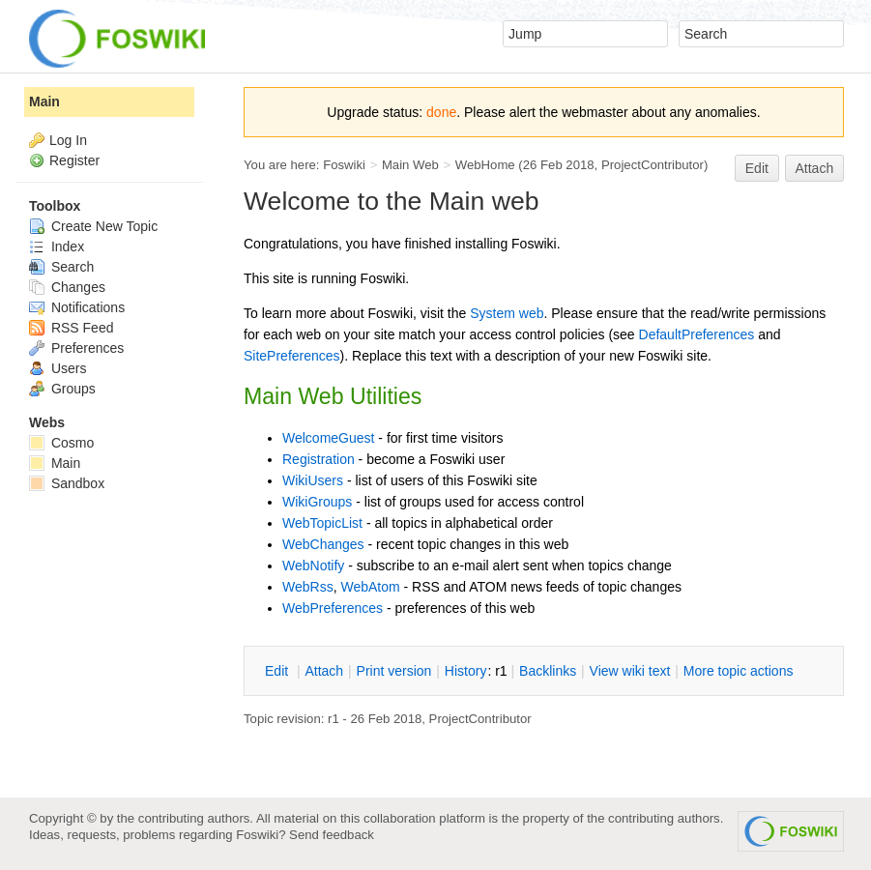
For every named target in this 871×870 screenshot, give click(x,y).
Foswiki (344, 165)
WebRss (308, 586)
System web (506, 313)
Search (61, 267)
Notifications (77, 307)
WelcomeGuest (328, 438)
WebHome (485, 165)
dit (278, 671)
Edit (757, 168)
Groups (62, 388)
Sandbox (66, 483)
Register (74, 160)
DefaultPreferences (697, 334)
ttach (324, 671)
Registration (318, 459)
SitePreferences (292, 355)
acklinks (547, 671)
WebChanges (323, 544)
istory (466, 671)
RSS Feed (71, 327)
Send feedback (331, 834)
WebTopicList (322, 523)
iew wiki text (630, 671)
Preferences (76, 348)
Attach (815, 168)
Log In (68, 140)
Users (57, 368)
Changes (67, 287)
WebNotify (313, 565)
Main (44, 101)
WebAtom (369, 586)
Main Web (410, 165)
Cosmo (61, 442)
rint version (394, 671)
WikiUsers (312, 480)
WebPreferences (332, 608)
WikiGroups (317, 501)
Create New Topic (93, 226)
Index (56, 246)
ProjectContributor (652, 165)
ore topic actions (738, 671)
